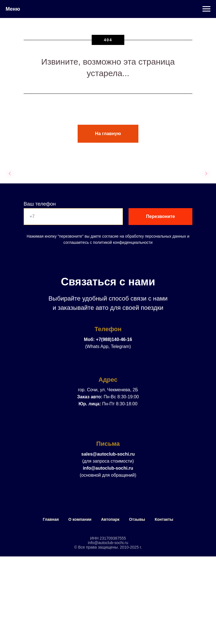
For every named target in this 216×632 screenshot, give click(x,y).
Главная (51, 519)
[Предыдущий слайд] (10, 173)
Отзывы (137, 519)
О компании (79, 519)
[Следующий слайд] (206, 173)
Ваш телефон (40, 204)
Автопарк (110, 519)
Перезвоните (160, 216)
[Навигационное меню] (206, 9)
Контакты (164, 519)
